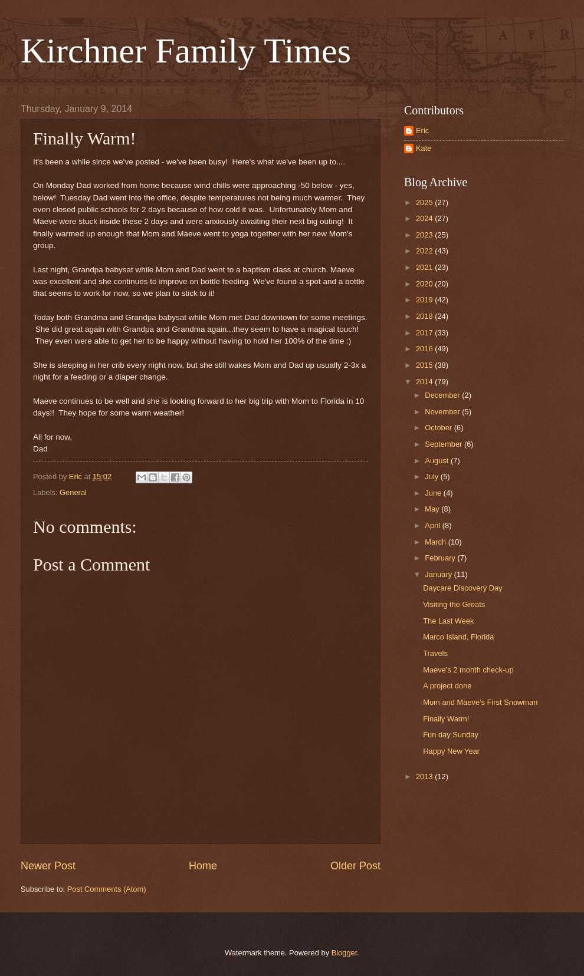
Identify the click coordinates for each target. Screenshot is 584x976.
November (443, 411)
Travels (435, 653)
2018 (425, 316)
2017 (425, 332)
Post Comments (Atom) (106, 889)
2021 (425, 267)
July (432, 476)
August (438, 460)
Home (203, 866)
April (433, 525)
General (73, 492)
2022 (425, 250)
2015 (425, 365)
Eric (422, 130)
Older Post (355, 866)
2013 (425, 776)
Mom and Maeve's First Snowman (480, 702)
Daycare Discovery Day (463, 587)
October (439, 427)
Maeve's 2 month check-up (468, 669)
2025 (425, 202)
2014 (425, 381)
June (434, 493)
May (433, 509)
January (439, 574)
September (444, 444)
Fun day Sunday (450, 734)
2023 (425, 234)
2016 (425, 348)
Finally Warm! (446, 718)
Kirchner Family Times (186, 50)
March (436, 542)
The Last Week (448, 620)
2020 (425, 283)
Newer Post (48, 866)
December (443, 395)
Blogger (344, 952)
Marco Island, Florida (458, 636)
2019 (425, 299)
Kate (424, 148)
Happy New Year (451, 751)
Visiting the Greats (454, 604)
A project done (447, 685)
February (441, 557)
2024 (425, 218)
